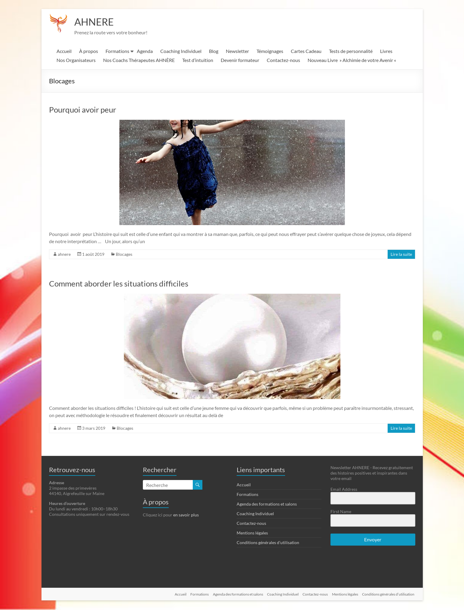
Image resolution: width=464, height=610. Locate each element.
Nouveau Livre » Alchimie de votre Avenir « (352, 60)
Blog (213, 51)
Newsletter (237, 51)
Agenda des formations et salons (267, 504)
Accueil (64, 51)
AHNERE (95, 22)
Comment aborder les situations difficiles (118, 284)
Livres (386, 51)
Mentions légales (252, 533)
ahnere (64, 254)
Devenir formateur (240, 60)
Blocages (124, 254)
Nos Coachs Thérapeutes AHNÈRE (139, 60)
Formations (117, 51)
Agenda (145, 51)
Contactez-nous (283, 60)
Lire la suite (401, 254)
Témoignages (270, 51)
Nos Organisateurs (76, 60)
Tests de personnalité (351, 51)
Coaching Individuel (180, 51)
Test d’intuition (197, 60)
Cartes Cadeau (306, 51)
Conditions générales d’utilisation (268, 543)
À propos (88, 51)
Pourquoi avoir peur (82, 110)
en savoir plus (186, 515)
